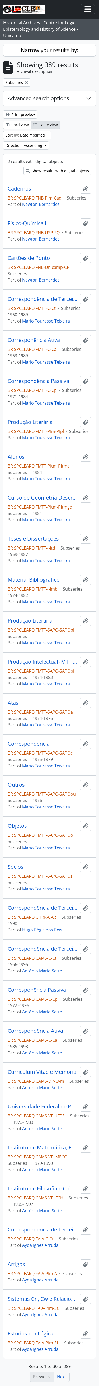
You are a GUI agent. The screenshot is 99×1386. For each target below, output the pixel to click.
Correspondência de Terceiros (43, 299)
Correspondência (29, 744)
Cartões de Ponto (29, 258)
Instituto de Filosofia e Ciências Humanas (43, 1188)
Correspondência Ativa (35, 1031)
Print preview (20, 114)
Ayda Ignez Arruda (40, 1245)
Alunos (16, 457)
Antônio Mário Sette (42, 971)
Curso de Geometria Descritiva (43, 498)
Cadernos (19, 188)
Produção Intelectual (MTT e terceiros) (43, 662)
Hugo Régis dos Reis (42, 930)
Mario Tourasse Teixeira (46, 321)
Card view (17, 124)
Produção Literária (30, 422)
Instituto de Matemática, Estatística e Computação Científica (43, 1147)
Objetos (17, 826)
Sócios (15, 867)
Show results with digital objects (57, 170)
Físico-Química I (27, 223)
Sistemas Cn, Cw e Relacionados (43, 1299)
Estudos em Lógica (30, 1333)
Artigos (16, 1264)
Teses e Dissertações (33, 539)
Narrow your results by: (49, 50)
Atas (13, 703)
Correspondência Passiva (38, 381)
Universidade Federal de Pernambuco (43, 1106)
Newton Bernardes (41, 204)
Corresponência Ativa (34, 340)
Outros (16, 785)
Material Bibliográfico (34, 580)
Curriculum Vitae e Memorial (43, 1072)
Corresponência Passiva (37, 990)
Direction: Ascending (24, 145)
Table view (45, 124)
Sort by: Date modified (26, 135)
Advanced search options (38, 98)
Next (61, 1377)
